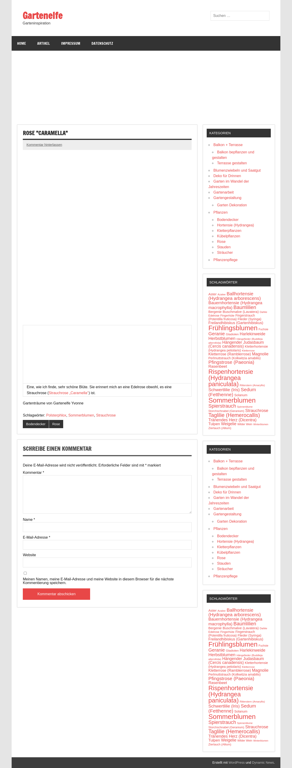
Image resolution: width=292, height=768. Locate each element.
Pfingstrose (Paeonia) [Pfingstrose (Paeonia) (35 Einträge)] (231, 362)
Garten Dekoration (232, 205)
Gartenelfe (43, 15)
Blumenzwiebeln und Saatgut (237, 170)
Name (29, 520)
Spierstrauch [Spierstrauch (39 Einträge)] (222, 406)
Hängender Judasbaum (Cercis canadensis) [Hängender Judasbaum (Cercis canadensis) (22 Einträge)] (236, 344)
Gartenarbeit (224, 192)
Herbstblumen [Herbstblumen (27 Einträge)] (222, 338)
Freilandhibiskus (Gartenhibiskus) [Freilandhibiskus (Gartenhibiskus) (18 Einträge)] (236, 323)
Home (21, 43)
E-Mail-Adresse (36, 537)
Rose (56, 424)
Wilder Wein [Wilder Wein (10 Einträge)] (244, 424)
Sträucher (225, 252)
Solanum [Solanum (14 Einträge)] (240, 395)
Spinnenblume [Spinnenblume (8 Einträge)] (245, 406)
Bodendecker (36, 424)
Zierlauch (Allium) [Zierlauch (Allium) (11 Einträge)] (220, 428)
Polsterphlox (56, 415)
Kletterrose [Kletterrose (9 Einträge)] (248, 350)
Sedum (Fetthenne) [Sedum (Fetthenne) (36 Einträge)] (232, 392)
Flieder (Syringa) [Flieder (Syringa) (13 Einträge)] (249, 319)
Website (29, 555)
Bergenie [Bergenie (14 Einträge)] (215, 312)
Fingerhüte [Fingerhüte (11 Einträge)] (227, 315)
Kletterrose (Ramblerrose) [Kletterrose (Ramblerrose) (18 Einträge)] (230, 354)
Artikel (43, 43)
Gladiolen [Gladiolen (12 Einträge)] (232, 334)
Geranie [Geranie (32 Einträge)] (217, 333)
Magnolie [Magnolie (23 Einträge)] (260, 354)
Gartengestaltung (228, 198)
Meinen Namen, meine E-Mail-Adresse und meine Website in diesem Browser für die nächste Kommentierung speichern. (98, 581)
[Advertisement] (146, 85)
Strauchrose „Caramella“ (68, 393)
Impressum (70, 43)
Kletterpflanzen (229, 231)
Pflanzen (221, 212)
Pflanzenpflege (226, 260)
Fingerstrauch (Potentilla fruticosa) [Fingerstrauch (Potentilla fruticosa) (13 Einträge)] (232, 317)
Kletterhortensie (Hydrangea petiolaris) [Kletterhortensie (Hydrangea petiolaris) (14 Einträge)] (238, 348)
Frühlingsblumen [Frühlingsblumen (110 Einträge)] (233, 328)
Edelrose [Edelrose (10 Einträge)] (214, 315)
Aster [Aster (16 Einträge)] (213, 294)
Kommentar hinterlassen (44, 145)
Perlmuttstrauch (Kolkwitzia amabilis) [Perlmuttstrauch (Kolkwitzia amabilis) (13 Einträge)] (235, 358)
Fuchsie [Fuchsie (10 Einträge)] (264, 329)
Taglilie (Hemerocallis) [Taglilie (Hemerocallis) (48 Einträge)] (234, 415)
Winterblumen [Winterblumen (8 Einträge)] (260, 424)
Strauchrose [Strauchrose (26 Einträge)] (256, 410)
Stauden (224, 247)
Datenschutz (102, 43)
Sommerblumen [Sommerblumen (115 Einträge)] (232, 400)
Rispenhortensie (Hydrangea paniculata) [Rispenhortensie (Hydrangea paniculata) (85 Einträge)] (231, 378)
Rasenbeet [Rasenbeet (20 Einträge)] (218, 366)
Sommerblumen (81, 415)
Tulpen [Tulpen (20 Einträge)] (214, 424)
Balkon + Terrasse (228, 145)
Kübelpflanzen (228, 236)
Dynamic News (263, 762)
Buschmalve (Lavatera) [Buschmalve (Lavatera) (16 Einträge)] (241, 312)
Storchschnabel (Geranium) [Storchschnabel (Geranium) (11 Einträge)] (226, 411)
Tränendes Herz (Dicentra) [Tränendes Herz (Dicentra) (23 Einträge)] (233, 420)
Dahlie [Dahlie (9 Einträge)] (263, 312)
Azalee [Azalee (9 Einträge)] (222, 294)
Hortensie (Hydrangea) (235, 225)
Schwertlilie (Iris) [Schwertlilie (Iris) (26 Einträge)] (224, 389)
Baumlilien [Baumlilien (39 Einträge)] (244, 307)
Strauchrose (106, 415)
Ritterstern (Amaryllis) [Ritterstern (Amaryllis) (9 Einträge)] (252, 385)
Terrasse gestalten (232, 163)
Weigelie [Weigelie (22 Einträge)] (228, 424)
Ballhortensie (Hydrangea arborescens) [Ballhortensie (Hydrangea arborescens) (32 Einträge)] (235, 296)
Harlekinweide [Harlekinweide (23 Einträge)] (252, 334)
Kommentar (33, 472)
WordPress (237, 762)
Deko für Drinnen (227, 176)
